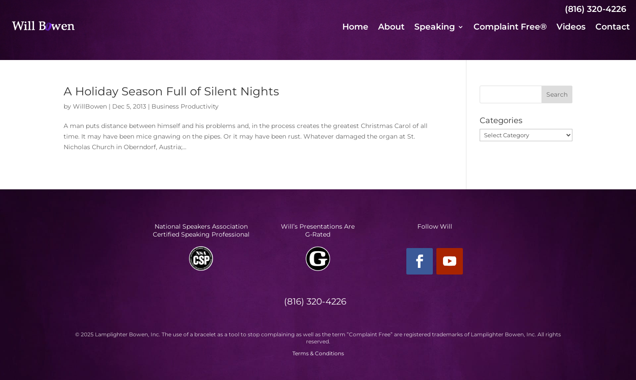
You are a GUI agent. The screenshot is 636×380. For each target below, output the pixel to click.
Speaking (434, 28)
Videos (571, 28)
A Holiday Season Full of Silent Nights (171, 91)
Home (355, 28)
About (391, 28)
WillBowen (90, 106)
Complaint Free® (510, 28)
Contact (612, 28)
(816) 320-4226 (595, 9)
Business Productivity (185, 106)
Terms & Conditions (318, 353)
